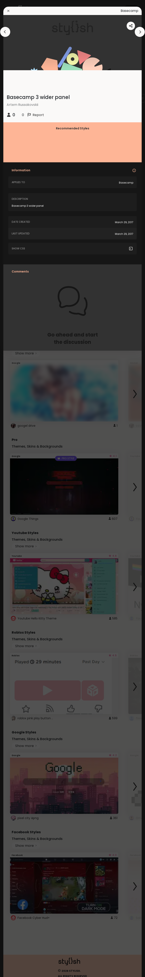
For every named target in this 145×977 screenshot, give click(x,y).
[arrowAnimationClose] (5, 32)
